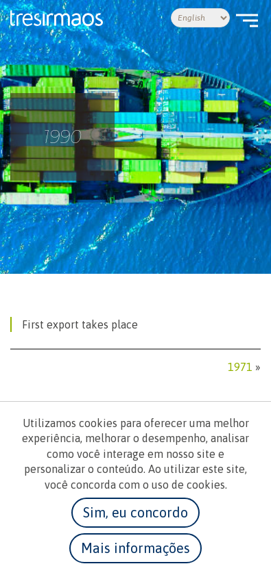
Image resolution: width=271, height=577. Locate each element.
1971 (240, 367)
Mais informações (135, 548)
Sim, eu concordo (135, 512)
